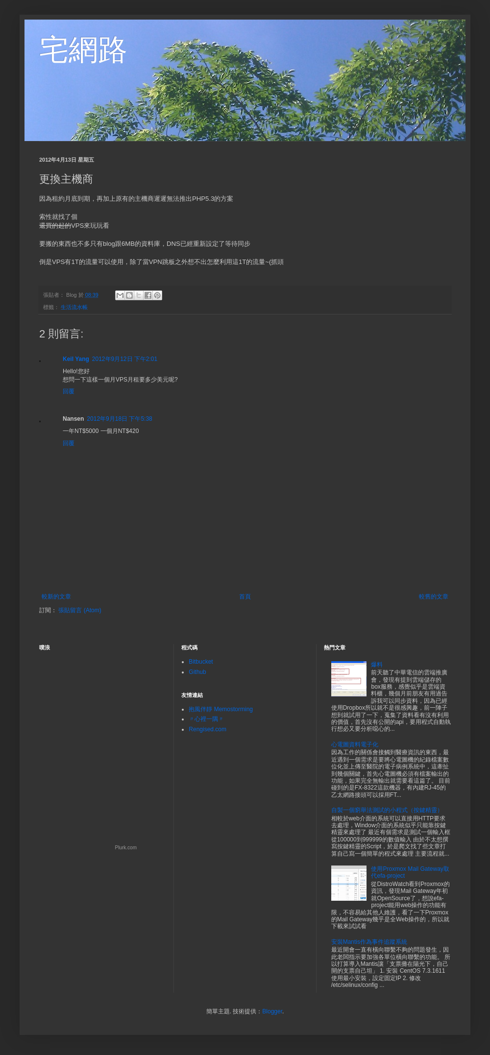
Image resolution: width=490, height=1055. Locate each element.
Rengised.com (207, 729)
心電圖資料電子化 (354, 744)
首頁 (245, 596)
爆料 (377, 664)
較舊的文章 (433, 596)
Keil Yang (76, 359)
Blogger (272, 1011)
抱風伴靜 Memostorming (221, 709)
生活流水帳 (74, 307)
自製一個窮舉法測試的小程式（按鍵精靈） (387, 810)
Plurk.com (126, 847)
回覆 (68, 391)
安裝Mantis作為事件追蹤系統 (369, 941)
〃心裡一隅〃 (206, 719)
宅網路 (83, 49)
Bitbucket (201, 661)
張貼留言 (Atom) (79, 610)
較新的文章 (56, 596)
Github (197, 672)
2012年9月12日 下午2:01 (124, 359)
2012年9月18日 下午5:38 (119, 418)
